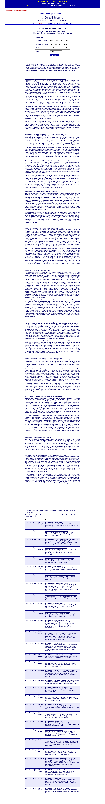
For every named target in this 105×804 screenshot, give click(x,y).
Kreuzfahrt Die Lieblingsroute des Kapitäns (56, 643)
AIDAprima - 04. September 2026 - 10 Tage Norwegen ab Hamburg (43, 322)
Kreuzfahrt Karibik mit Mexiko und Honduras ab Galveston (60, 654)
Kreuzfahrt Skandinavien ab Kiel (53, 721)
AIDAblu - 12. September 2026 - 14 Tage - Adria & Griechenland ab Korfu (45, 79)
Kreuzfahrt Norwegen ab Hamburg (54, 730)
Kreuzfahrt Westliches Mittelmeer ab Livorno (56, 695)
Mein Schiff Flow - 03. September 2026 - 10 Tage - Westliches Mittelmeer (45, 455)
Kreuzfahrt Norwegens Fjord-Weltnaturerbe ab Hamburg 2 (60, 758)
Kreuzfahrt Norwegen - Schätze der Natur (56, 548)
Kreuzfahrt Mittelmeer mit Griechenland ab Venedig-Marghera (61, 712)
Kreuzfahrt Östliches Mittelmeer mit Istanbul (56, 687)
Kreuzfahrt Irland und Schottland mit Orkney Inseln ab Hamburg (61, 539)
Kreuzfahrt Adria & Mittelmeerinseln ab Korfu (57, 583)
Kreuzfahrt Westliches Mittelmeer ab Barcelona (57, 612)
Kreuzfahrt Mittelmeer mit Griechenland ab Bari (57, 788)
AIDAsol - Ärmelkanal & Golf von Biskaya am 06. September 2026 (43, 358)
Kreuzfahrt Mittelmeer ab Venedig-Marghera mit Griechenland (61, 595)
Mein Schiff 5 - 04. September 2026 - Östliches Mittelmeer (41, 191)
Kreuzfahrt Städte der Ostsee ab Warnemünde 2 (57, 739)
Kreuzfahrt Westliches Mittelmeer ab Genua (56, 531)
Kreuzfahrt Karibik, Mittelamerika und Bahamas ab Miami (60, 631)
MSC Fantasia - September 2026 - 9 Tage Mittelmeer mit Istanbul (43, 270)
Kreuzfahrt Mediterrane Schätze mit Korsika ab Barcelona (60, 575)
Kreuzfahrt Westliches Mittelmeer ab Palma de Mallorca (59, 558)
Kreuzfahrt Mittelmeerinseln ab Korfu (55, 603)
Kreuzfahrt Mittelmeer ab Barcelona (54, 566)
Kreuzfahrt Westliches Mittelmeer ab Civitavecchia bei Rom (60, 661)
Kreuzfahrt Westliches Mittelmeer (54, 522)
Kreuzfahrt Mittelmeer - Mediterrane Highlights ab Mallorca (60, 670)
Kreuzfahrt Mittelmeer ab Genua (53, 704)
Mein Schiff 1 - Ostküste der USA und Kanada (38, 437)
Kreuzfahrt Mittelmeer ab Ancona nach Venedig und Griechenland (62, 680)
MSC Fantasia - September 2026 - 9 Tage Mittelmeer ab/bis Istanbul (44, 396)
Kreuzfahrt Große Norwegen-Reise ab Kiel (56, 620)
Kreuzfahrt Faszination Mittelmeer (54, 749)
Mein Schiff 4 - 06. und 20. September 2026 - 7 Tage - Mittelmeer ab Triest (45, 134)
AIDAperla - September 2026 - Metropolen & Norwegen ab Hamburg (44, 228)
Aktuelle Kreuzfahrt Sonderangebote (16, 10)
